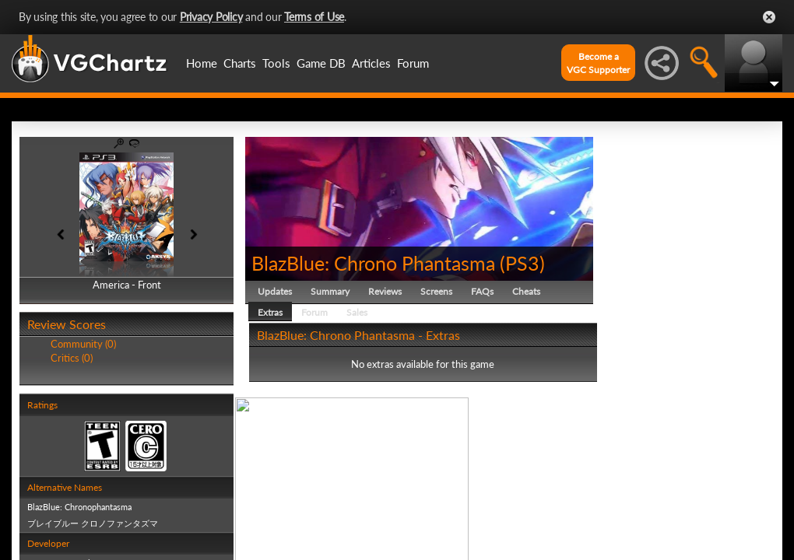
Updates (275, 291)
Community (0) (83, 344)
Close (769, 17)
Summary (330, 291)
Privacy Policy (211, 16)
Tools (276, 63)
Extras (270, 312)
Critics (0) (72, 358)
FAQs (482, 291)
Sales (356, 312)
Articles (371, 63)
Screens (436, 291)
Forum (413, 63)
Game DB (321, 63)
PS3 (522, 263)
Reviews (385, 291)
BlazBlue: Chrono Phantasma (373, 263)
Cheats (526, 291)
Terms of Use (314, 16)
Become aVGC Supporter (598, 63)
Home (201, 63)
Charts (239, 63)
